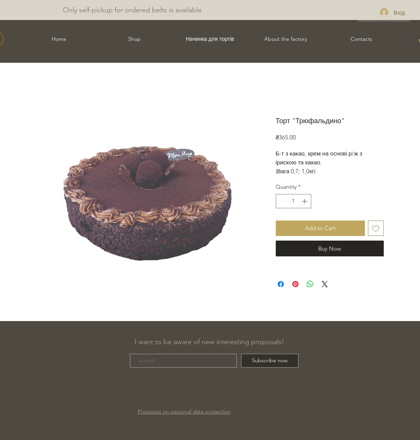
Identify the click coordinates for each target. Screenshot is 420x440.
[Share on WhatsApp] (310, 284)
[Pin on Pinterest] (295, 284)
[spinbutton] (293, 201)
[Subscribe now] (270, 361)
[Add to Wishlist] (376, 228)
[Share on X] (324, 284)
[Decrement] (282, 201)
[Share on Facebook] (280, 284)
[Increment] (305, 201)
